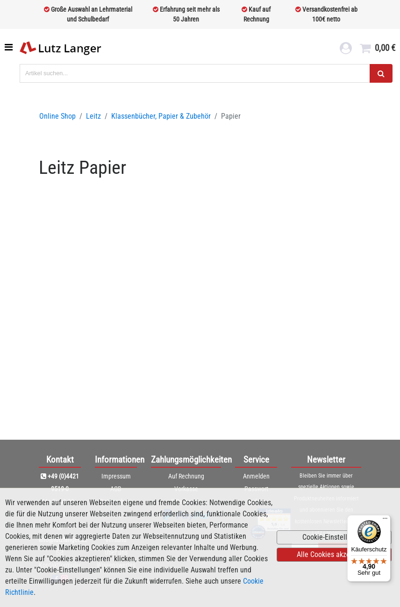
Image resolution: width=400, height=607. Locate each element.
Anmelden (256, 476)
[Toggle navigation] (9, 47)
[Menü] (385, 520)
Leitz (93, 116)
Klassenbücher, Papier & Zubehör (161, 116)
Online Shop (57, 116)
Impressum (116, 476)
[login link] (346, 49)
